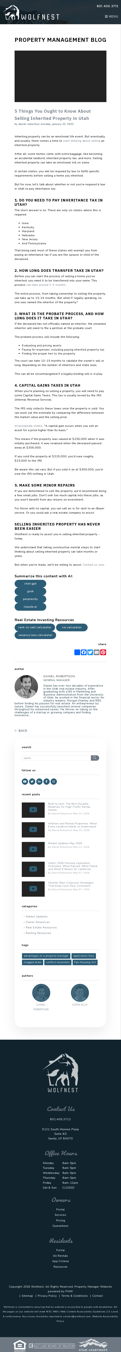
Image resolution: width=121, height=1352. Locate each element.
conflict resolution (58, 962)
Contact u (89, 565)
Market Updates (37, 916)
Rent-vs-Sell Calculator (34, 627)
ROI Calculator (72, 627)
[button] (25, 781)
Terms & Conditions (74, 1296)
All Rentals (60, 1256)
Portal (60, 1209)
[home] (31, 12)
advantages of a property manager (46, 955)
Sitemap (27, 1296)
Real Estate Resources (41, 927)
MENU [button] (111, 17)
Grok (30, 591)
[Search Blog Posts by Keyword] (56, 758)
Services (60, 1215)
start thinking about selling (81, 141)
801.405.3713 (107, 6)
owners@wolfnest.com (77, 1316)
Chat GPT (30, 584)
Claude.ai (30, 607)
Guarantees (60, 1226)
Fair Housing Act (85, 962)
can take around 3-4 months (46, 285)
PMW (69, 1291)
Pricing (60, 1220)
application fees (83, 955)
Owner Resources (38, 922)
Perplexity (30, 599)
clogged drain (32, 962)
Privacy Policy (47, 1296)
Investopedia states (28, 426)
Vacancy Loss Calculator (35, 635)
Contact (97, 1296)
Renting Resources (38, 933)
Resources (60, 1267)
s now (100, 565)
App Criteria (60, 1261)
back (21, 731)
